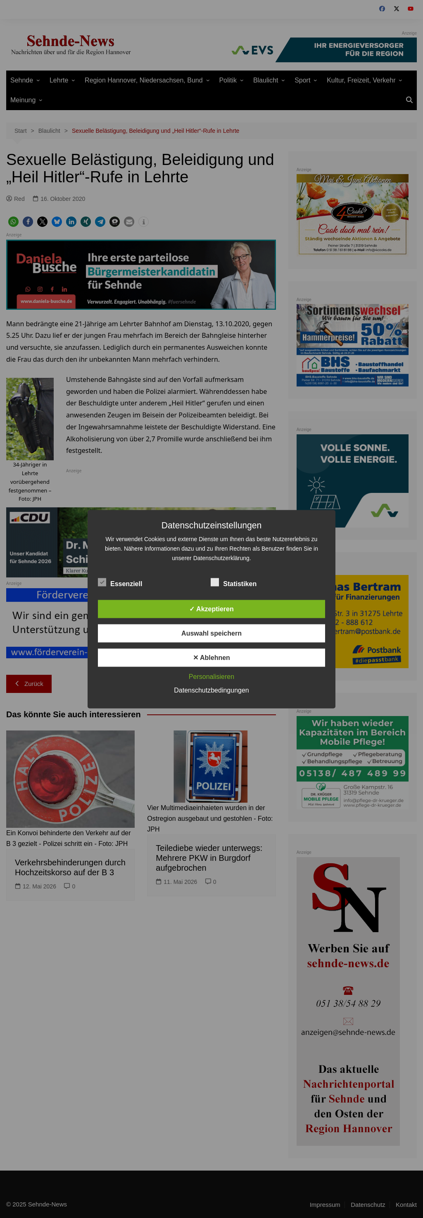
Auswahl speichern (211, 632)
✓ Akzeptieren (211, 608)
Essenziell (120, 582)
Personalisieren (211, 676)
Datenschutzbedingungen (211, 689)
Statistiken (234, 582)
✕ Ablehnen (211, 657)
